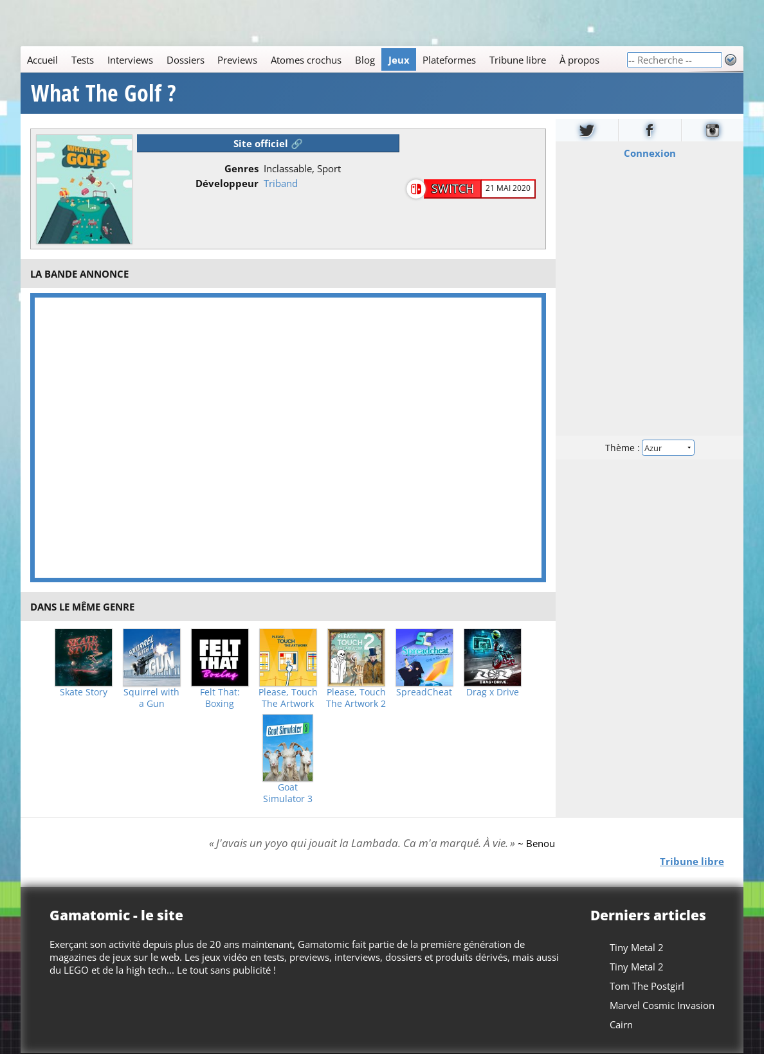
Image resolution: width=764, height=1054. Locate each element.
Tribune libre (517, 59)
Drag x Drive (492, 692)
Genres (241, 168)
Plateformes (449, 59)
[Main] (323, 59)
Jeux (399, 59)
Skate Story (83, 692)
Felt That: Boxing (220, 698)
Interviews (130, 59)
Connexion (649, 153)
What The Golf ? (103, 93)
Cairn (621, 1024)
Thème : (649, 448)
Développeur (227, 183)
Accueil (42, 59)
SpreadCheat (424, 692)
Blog (365, 59)
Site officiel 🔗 (268, 143)
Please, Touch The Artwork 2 (356, 698)
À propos (579, 59)
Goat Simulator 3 (288, 793)
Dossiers (186, 59)
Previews (237, 59)
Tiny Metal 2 (637, 947)
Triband (281, 183)
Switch (453, 188)
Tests (82, 59)
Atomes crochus (306, 59)
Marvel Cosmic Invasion (662, 1005)
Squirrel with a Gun (151, 698)
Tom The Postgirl (647, 985)
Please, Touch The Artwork (288, 698)
